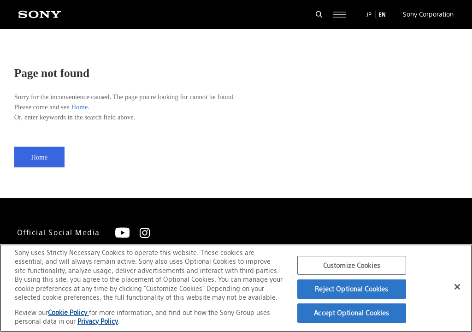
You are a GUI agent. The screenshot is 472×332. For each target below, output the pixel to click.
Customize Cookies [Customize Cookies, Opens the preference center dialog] (351, 265)
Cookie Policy (68, 312)
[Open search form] (319, 14)
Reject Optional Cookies (351, 289)
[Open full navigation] (339, 14)
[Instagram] (145, 233)
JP (369, 14)
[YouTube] (122, 232)
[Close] (457, 287)
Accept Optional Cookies (351, 313)
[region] (236, 288)
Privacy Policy (97, 321)
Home (79, 107)
